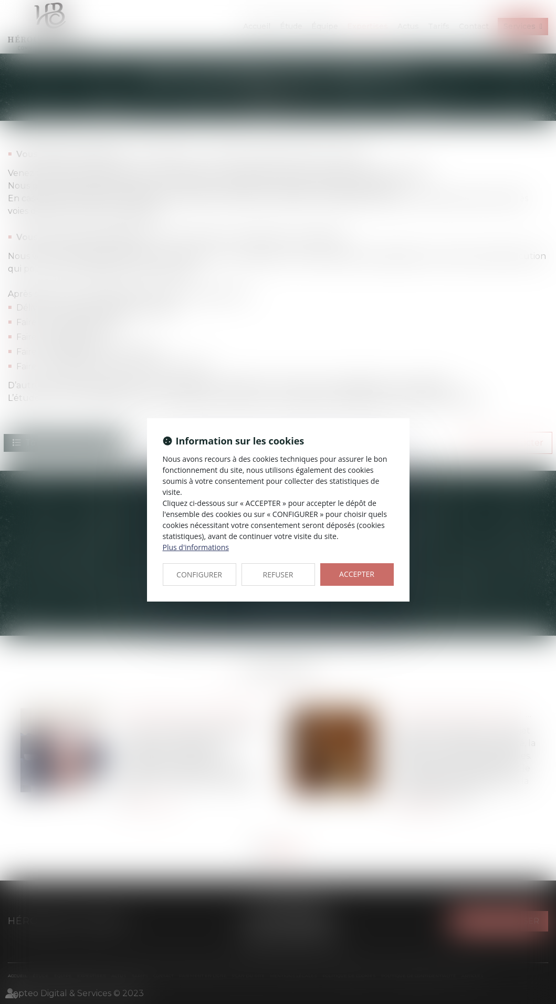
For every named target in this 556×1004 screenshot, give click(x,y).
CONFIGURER (199, 574)
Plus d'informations (196, 547)
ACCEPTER (356, 574)
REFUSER (278, 574)
